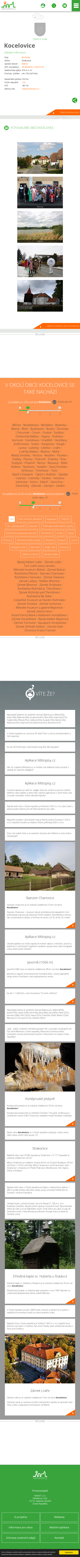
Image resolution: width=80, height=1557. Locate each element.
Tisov (54, 470)
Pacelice (62, 455)
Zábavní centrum (30, 554)
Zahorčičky (22, 486)
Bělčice (16, 425)
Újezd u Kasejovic (22, 474)
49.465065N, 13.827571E (33, 67)
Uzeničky (33, 478)
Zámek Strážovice (50, 585)
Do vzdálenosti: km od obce (29, 401)
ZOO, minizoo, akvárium (30, 519)
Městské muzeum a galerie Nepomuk (39, 607)
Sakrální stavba (50, 554)
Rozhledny (46, 533)
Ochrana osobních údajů (20, 1537)
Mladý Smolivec (20, 455)
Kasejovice (47, 444)
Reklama (59, 1517)
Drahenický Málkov (27, 436)
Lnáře (56, 448)
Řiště (64, 463)
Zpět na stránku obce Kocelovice (63, 325)
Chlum (36, 432)
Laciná (22, 448)
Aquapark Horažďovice (52, 623)
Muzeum (64, 547)
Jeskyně (62, 540)
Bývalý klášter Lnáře (29, 562)
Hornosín (17, 440)
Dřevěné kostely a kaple (28, 540)
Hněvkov (57, 436)
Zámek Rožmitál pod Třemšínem (39, 592)
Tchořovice (42, 470)
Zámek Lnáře (52, 562)
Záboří (44, 482)
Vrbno (33, 482)
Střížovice (27, 470)
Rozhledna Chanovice (27, 577)
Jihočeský (26, 57)
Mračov (37, 455)
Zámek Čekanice (53, 577)
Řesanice (53, 463)
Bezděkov (47, 425)
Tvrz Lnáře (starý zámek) (39, 566)
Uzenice (21, 478)
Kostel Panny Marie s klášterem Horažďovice (39, 615)
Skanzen (33, 526)
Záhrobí (36, 486)
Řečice (41, 463)
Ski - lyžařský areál (15, 526)
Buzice (50, 429)
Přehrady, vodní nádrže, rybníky (58, 526)
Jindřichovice (21, 444)
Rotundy (49, 540)
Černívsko (63, 429)
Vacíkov (46, 478)
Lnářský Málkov (28, 451)
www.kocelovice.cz (30, 88)
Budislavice (37, 429)
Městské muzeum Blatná (29, 569)
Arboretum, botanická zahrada (21, 533)
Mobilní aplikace (59, 1527)
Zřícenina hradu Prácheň (40, 630)
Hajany (45, 436)
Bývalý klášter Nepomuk (53, 619)
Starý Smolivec (58, 467)
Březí (25, 429)
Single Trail (50, 547)
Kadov (35, 444)
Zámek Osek (55, 626)
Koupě (60, 444)
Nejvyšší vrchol (18, 547)
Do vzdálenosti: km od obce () (33, 493)
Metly (55, 451)
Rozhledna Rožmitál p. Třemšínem (39, 588)
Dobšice (59, 432)
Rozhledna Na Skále (39, 596)
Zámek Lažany (28, 581)
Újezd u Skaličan (45, 474)
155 (24, 82)
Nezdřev (49, 455)
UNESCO (65, 519)
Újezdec (63, 474)
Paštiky (17, 459)
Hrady (59, 533)
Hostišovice (32, 440)
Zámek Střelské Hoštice (30, 626)
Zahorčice (56, 482)
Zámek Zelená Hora (39, 611)
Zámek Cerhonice (50, 604)
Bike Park (35, 547)
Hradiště (47, 440)
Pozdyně (17, 463)
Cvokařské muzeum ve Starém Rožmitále (39, 600)
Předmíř (29, 463)
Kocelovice (19, 45)
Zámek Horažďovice (24, 619)
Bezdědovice (31, 425)
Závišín (60, 486)
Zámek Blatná (56, 569)
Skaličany (29, 467)
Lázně (74, 540)
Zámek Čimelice (27, 604)
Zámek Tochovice (25, 623)
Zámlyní (49, 486)
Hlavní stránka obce (69, 112)
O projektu (20, 1517)
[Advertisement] (40, 356)
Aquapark (51, 519)
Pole (63, 459)
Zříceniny (7, 540)
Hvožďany (61, 440)
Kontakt (59, 1537)
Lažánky (34, 448)
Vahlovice (21, 482)
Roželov (16, 467)
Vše (11, 519)
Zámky (70, 533)
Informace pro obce (21, 1527)
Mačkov (45, 451)
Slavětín (42, 467)
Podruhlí (40, 459)
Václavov (58, 478)
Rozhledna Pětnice (26, 573)
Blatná (25, 63)
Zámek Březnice (27, 585)
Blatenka (60, 425)
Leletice (46, 448)
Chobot (46, 432)
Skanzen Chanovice (52, 573)
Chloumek (23, 432)
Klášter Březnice (49, 581)
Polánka (53, 459)
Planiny (28, 459)
